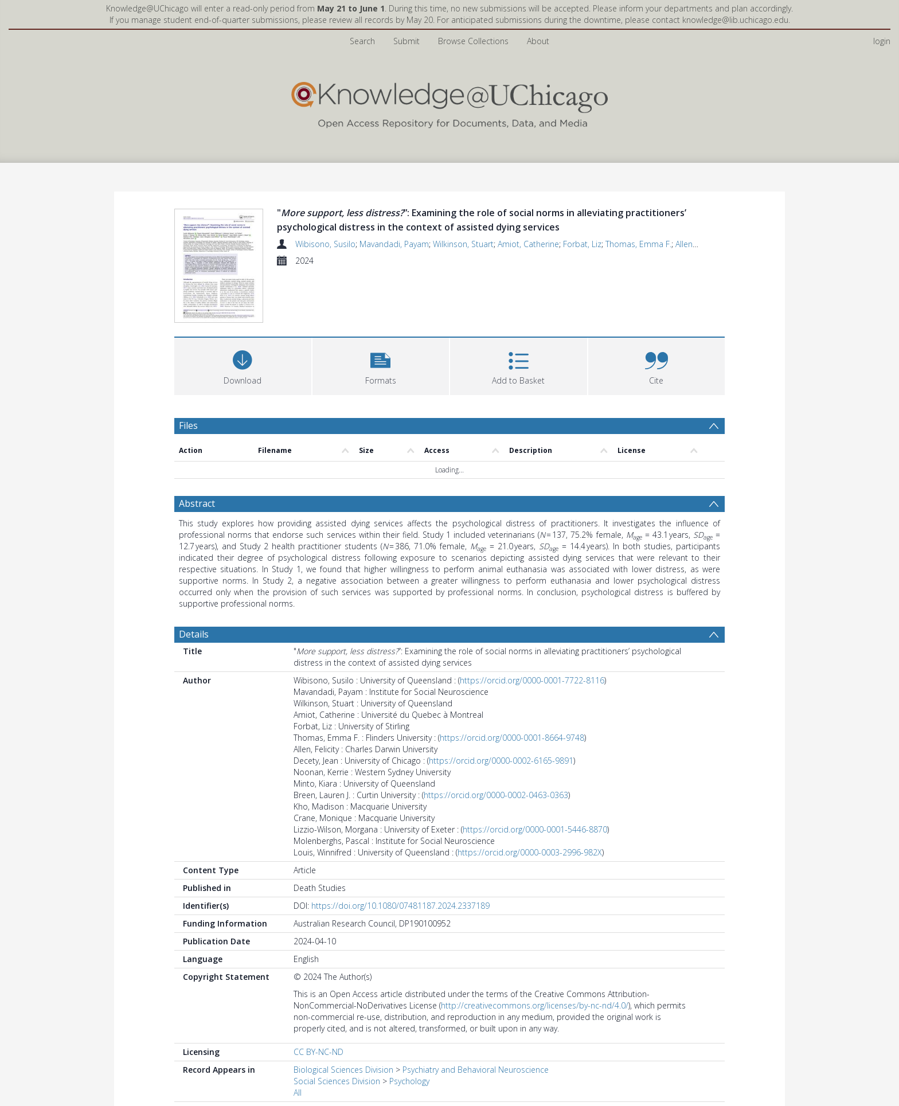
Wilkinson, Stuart (463, 244)
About (538, 41)
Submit (406, 41)
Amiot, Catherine (528, 244)
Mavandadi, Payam (394, 244)
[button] (381, 366)
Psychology (409, 1082)
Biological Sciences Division (343, 1071)
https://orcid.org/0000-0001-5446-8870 (535, 831)
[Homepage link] (449, 102)
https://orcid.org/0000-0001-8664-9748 (512, 739)
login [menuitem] (881, 41)
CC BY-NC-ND (318, 1053)
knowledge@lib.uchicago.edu (735, 19)
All (298, 1094)
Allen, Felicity (698, 244)
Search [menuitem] (362, 41)
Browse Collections (473, 41)
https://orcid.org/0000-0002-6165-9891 (501, 762)
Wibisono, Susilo (325, 244)
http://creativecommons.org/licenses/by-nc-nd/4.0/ (534, 1007)
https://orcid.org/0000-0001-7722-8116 (532, 682)
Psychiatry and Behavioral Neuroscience (475, 1071)
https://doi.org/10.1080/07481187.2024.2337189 (400, 907)
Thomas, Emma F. (638, 244)
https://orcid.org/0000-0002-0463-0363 (496, 796)
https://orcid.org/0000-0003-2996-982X (530, 854)
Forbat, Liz (582, 244)
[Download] (242, 366)
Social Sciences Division (337, 1082)
